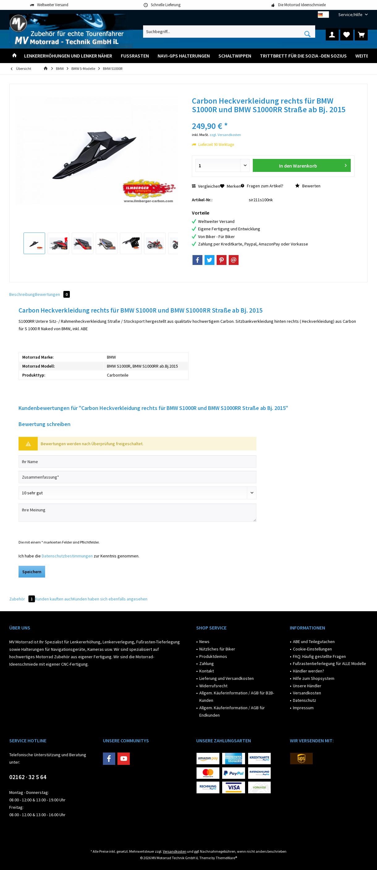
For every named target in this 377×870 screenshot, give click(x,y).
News (204, 641)
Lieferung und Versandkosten (226, 678)
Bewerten (307, 186)
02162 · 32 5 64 (27, 777)
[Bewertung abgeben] (137, 492)
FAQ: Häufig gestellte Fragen (319, 656)
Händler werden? (308, 671)
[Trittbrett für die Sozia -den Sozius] (303, 56)
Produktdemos (213, 656)
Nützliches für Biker (217, 649)
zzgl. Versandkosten (225, 134)
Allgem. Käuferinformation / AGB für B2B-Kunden (236, 696)
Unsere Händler (307, 686)
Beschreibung (22, 294)
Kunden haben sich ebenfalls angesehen (110, 599)
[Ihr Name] (137, 461)
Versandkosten (307, 693)
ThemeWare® (226, 857)
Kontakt (206, 671)
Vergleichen (206, 186)
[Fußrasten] (134, 56)
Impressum (303, 707)
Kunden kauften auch (54, 599)
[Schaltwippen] (235, 56)
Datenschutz (304, 700)
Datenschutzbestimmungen (67, 556)
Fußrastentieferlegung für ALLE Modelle (329, 663)
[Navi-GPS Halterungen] (183, 56)
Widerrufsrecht (213, 686)
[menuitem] (351, 15)
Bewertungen (52, 294)
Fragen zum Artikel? (262, 186)
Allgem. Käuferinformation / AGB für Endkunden (232, 711)
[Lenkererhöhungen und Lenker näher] (68, 56)
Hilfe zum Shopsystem (313, 678)
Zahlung (206, 663)
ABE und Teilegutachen (314, 641)
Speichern (31, 571)
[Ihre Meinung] (137, 513)
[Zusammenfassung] (137, 477)
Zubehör (22, 599)
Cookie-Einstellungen (312, 649)
